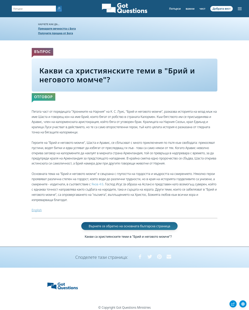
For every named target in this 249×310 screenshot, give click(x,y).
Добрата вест (221, 8)
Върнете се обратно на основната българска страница (129, 226)
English (37, 210)
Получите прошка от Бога (55, 33)
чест (202, 8)
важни (190, 8)
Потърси (175, 8)
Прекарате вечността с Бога (57, 28)
